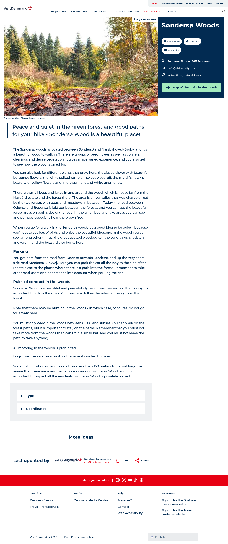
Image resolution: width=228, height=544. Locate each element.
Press (210, 3)
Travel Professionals (172, 3)
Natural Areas (192, 75)
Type (27, 396)
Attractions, (176, 75)
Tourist (155, 3)
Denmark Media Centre (91, 500)
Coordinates (33, 409)
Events (172, 11)
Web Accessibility (130, 513)
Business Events (194, 3)
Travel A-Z (125, 500)
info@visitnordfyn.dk (181, 68)
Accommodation (127, 11)
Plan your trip (153, 11)
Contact (220, 3)
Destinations (79, 11)
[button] (123, 461)
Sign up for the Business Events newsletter (178, 502)
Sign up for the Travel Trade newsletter (176, 512)
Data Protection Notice (79, 537)
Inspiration (58, 11)
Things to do (102, 11)
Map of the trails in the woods (191, 87)
